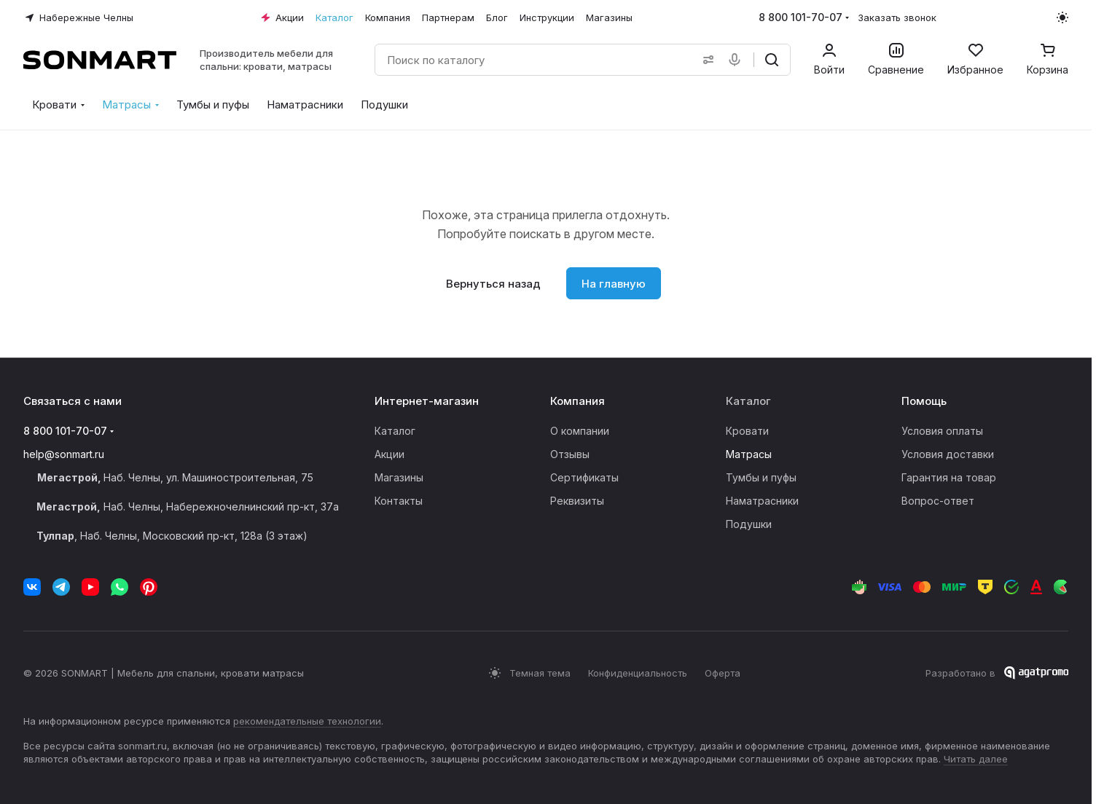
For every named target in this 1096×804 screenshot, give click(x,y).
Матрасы (749, 454)
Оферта (722, 673)
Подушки (749, 524)
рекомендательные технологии (307, 721)
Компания (577, 401)
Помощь (924, 401)
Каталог (395, 431)
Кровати (747, 431)
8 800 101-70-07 (800, 17)
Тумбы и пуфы (761, 477)
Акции (389, 454)
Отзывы (570, 454)
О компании (579, 431)
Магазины (399, 477)
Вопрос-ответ (937, 500)
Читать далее (976, 759)
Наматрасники (762, 500)
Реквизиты (577, 500)
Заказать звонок (897, 17)
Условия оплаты (942, 431)
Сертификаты (584, 477)
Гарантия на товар (948, 477)
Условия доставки (947, 454)
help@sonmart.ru (63, 454)
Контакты (399, 500)
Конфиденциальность (637, 673)
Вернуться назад (493, 284)
